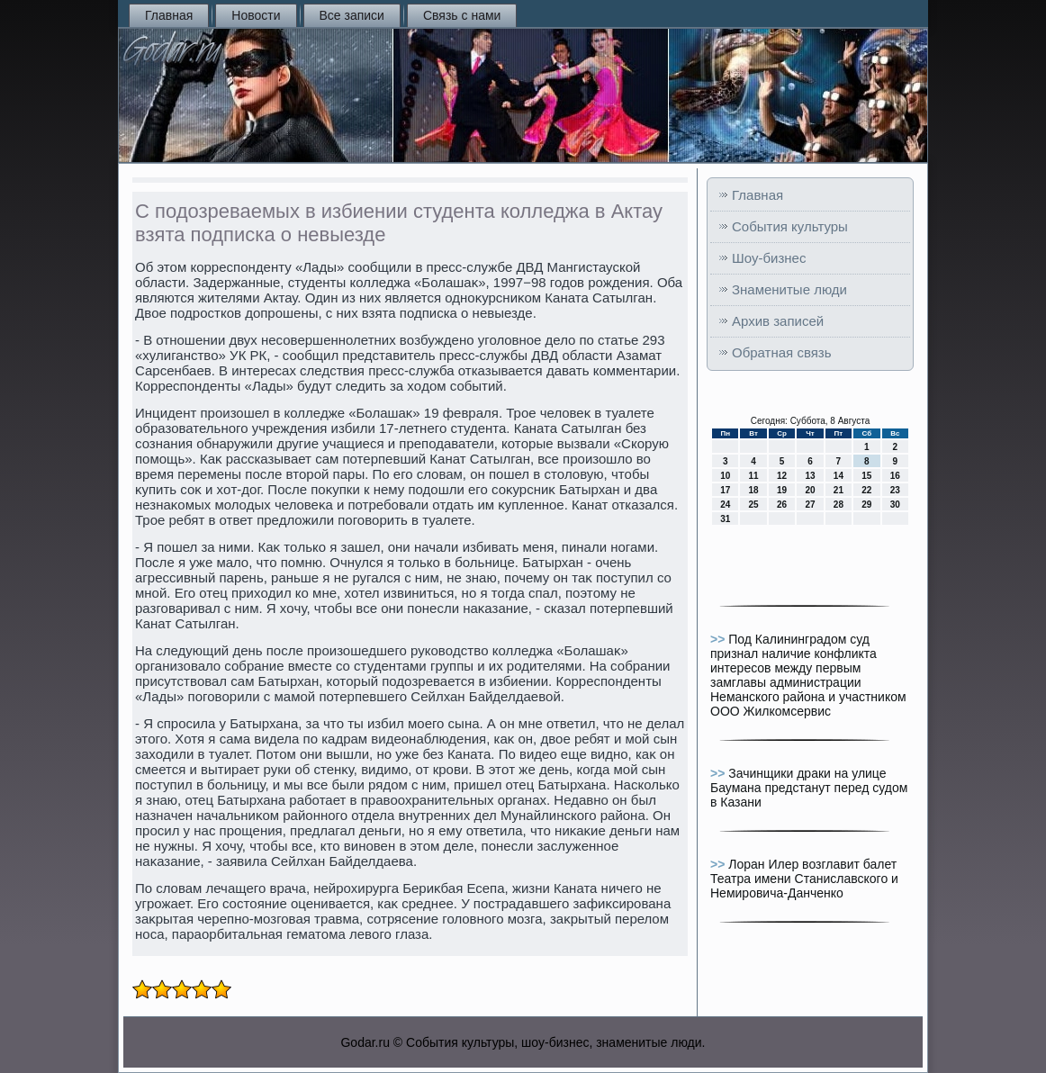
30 (895, 504)
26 (782, 504)
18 (754, 490)
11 (754, 476)
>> (719, 639)
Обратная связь (782, 352)
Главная (169, 15)
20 (810, 490)
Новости (255, 15)
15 (866, 476)
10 (725, 476)
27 (810, 504)
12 (782, 476)
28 (838, 504)
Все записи (352, 15)
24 (725, 504)
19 (782, 490)
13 (810, 476)
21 (838, 490)
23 (895, 490)
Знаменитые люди (789, 289)
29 (866, 504)
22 (866, 490)
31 (725, 519)
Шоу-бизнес (769, 258)
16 (895, 476)
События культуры (790, 226)
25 (754, 504)
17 (725, 490)
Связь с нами (461, 15)
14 (838, 476)
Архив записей (778, 321)
